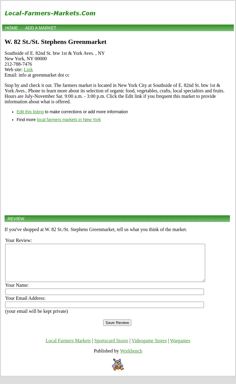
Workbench (131, 358)
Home (11, 27)
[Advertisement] (117, 168)
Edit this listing (30, 111)
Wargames (180, 347)
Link (28, 69)
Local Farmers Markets (68, 347)
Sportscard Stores (111, 347)
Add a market (40, 27)
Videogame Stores (149, 347)
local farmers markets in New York (69, 119)
